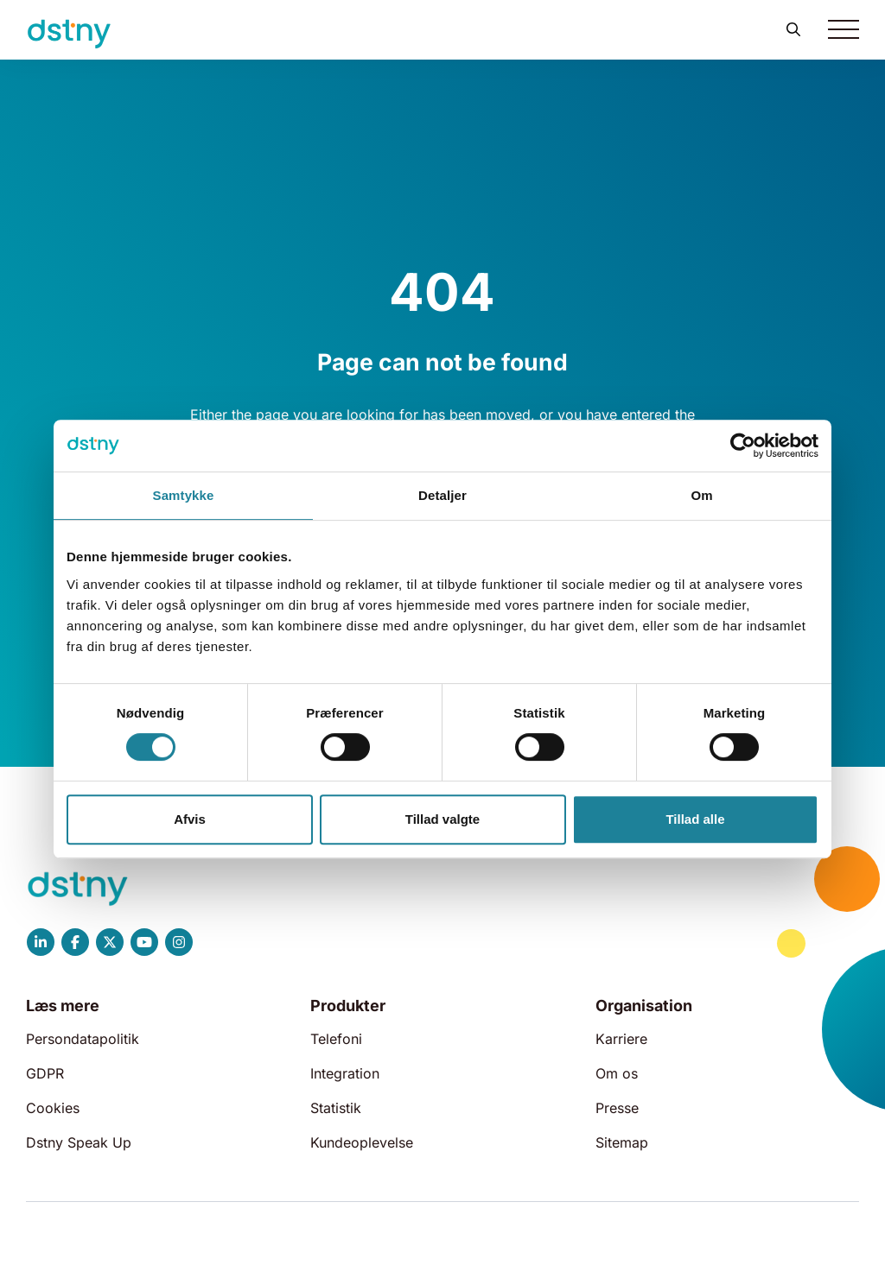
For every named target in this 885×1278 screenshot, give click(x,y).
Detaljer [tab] (442, 495)
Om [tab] (701, 495)
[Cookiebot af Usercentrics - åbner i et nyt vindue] (742, 446)
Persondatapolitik (82, 1038)
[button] (793, 29)
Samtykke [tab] (183, 495)
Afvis (190, 819)
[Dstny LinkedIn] (40, 942)
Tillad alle (694, 819)
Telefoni (336, 1038)
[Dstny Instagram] (179, 942)
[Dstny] (69, 34)
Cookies (53, 1108)
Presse (617, 1108)
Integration (344, 1073)
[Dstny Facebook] (75, 942)
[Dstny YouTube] (144, 942)
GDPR (45, 1073)
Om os (616, 1073)
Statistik (335, 1108)
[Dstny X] (109, 942)
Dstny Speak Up (78, 1142)
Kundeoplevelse (361, 1142)
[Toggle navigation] (843, 29)
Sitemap (621, 1142)
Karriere (621, 1038)
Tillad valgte (442, 819)
